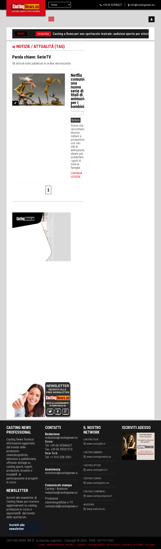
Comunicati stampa (58, 485)
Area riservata (55, 544)
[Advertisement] (41, 320)
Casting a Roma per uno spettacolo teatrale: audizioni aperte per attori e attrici (106, 34)
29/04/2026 (43, 33)
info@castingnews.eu (142, 5)
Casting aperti (96, 544)
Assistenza (52, 469)
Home (42, 544)
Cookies (81, 544)
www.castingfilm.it (96, 443)
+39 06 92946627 (112, 5)
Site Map (150, 544)
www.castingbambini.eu (99, 456)
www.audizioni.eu (96, 508)
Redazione (52, 434)
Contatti (126, 544)
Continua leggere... (76, 175)
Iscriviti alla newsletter (17, 527)
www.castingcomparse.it (99, 495)
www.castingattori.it (97, 469)
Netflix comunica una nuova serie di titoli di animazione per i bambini (80, 91)
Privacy (70, 544)
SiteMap (138, 544)
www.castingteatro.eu (98, 482)
